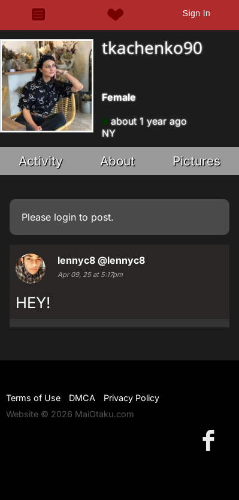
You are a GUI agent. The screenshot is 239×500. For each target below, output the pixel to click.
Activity (41, 160)
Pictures (196, 160)
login (65, 217)
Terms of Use (33, 398)
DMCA (82, 398)
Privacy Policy (131, 398)
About (117, 160)
